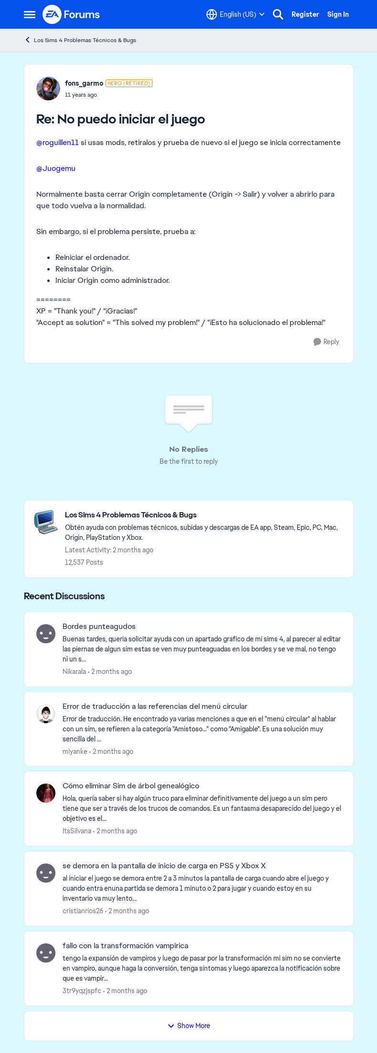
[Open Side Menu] (29, 14)
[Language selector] (235, 14)
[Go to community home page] (72, 14)
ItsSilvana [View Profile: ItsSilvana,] (77, 831)
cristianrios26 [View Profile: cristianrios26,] (83, 911)
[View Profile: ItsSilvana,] (45, 793)
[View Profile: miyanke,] (45, 713)
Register (305, 14)
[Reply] (326, 342)
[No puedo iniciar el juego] (108, 94)
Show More (188, 1025)
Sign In (338, 14)
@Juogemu (55, 168)
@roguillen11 (57, 142)
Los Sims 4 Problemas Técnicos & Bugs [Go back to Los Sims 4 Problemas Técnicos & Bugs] (80, 40)
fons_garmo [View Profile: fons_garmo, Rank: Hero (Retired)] (84, 83)
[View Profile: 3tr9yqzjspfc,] (45, 953)
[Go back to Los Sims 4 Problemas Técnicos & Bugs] (204, 515)
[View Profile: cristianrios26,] (45, 873)
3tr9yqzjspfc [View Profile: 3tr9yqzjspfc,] (82, 990)
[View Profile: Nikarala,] (45, 633)
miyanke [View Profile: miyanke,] (75, 751)
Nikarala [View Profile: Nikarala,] (74, 671)
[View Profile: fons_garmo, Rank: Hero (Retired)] (48, 89)
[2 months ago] (110, 672)
